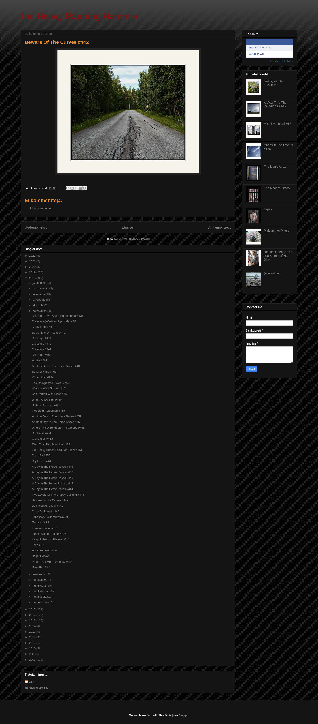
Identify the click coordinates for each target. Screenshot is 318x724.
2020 (32, 266)
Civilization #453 (42, 438)
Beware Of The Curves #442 (50, 500)
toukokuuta (40, 579)
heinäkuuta (40, 311)
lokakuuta (39, 294)
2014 (32, 626)
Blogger (183, 715)
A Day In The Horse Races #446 (52, 478)
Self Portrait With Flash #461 (50, 394)
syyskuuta (39, 299)
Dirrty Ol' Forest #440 (45, 511)
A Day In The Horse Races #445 (52, 483)
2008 (32, 659)
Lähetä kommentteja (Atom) (132, 238)
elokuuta (38, 305)
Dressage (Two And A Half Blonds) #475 (57, 315)
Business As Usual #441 (47, 505)
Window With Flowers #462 (49, 388)
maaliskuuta (41, 591)
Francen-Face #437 (44, 528)
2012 (32, 637)
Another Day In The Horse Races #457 (56, 416)
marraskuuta (41, 288)
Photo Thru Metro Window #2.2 (52, 561)
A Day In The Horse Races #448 (52, 466)
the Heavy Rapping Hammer (79, 16)
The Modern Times (277, 188)
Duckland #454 (41, 433)
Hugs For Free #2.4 (44, 550)
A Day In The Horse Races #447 (52, 472)
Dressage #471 (41, 338)
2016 (32, 615)
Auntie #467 (39, 360)
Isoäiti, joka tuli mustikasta (274, 83)
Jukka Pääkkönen (257, 47)
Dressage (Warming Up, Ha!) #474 (54, 321)
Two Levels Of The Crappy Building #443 (58, 494)
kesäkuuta (40, 574)
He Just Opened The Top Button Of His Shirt (278, 255)
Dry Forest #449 (42, 461)
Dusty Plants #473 (43, 326)
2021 (32, 261)
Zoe (31, 681)
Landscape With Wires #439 (50, 517)
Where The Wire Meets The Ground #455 (58, 427)
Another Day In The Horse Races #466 (56, 366)
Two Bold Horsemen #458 (48, 410)
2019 (32, 272)
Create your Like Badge (281, 61)
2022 (32, 255)
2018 (32, 278)
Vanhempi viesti (219, 227)
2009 (32, 654)
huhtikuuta (40, 585)
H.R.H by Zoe (256, 53)
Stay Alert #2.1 (41, 567)
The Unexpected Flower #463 (51, 383)
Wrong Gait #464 (42, 377)
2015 (32, 620)
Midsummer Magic (276, 230)
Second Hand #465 (44, 371)
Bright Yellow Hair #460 (46, 399)
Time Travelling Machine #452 (51, 444)
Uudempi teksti (36, 227)
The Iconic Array (275, 166)
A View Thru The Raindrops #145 (275, 104)
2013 (32, 631)
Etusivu (127, 227)
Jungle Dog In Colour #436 (49, 533)
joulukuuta (40, 283)
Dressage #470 (41, 343)
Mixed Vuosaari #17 (277, 124)
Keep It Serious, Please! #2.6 (50, 539)
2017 (32, 609)
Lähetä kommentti (41, 208)
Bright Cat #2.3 (41, 556)
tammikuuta (40, 602)
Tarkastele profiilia (36, 687)
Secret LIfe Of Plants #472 (48, 332)
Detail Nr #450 (41, 455)
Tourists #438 (40, 522)
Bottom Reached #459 (46, 405)
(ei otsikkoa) (272, 273)
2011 (32, 643)
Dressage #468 (41, 354)
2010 (32, 648)
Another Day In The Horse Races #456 (56, 422)
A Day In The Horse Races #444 (52, 489)
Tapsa (268, 209)
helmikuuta (40, 596)
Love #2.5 (38, 545)
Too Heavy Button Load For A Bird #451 (57, 450)
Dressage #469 (41, 349)
